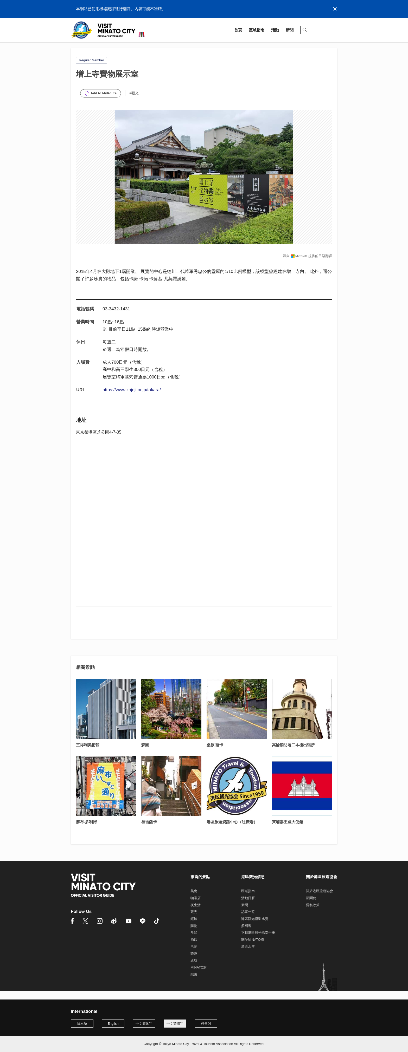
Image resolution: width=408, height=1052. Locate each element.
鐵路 (193, 983)
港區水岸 (248, 955)
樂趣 (193, 962)
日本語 (82, 1023)
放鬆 (193, 942)
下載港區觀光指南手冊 (258, 942)
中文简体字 (144, 1023)
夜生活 (195, 914)
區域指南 (91, 48)
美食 (193, 900)
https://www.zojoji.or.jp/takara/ (132, 398)
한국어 (206, 1023)
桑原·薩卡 (215, 754)
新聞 (244, 914)
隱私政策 (313, 914)
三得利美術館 (87, 754)
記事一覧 (248, 921)
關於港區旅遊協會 (319, 900)
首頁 (75, 48)
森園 (145, 754)
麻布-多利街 (86, 831)
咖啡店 (195, 907)
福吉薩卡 (149, 831)
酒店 (193, 948)
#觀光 (134, 102)
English (113, 1023)
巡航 (193, 969)
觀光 (193, 921)
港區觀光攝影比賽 (254, 928)
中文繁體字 (175, 1023)
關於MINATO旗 (252, 948)
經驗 (193, 928)
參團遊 (246, 935)
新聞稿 (311, 907)
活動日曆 (248, 907)
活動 (193, 955)
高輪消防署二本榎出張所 (293, 754)
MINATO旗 (198, 976)
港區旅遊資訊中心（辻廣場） (232, 831)
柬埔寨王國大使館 (287, 831)
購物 (193, 935)
